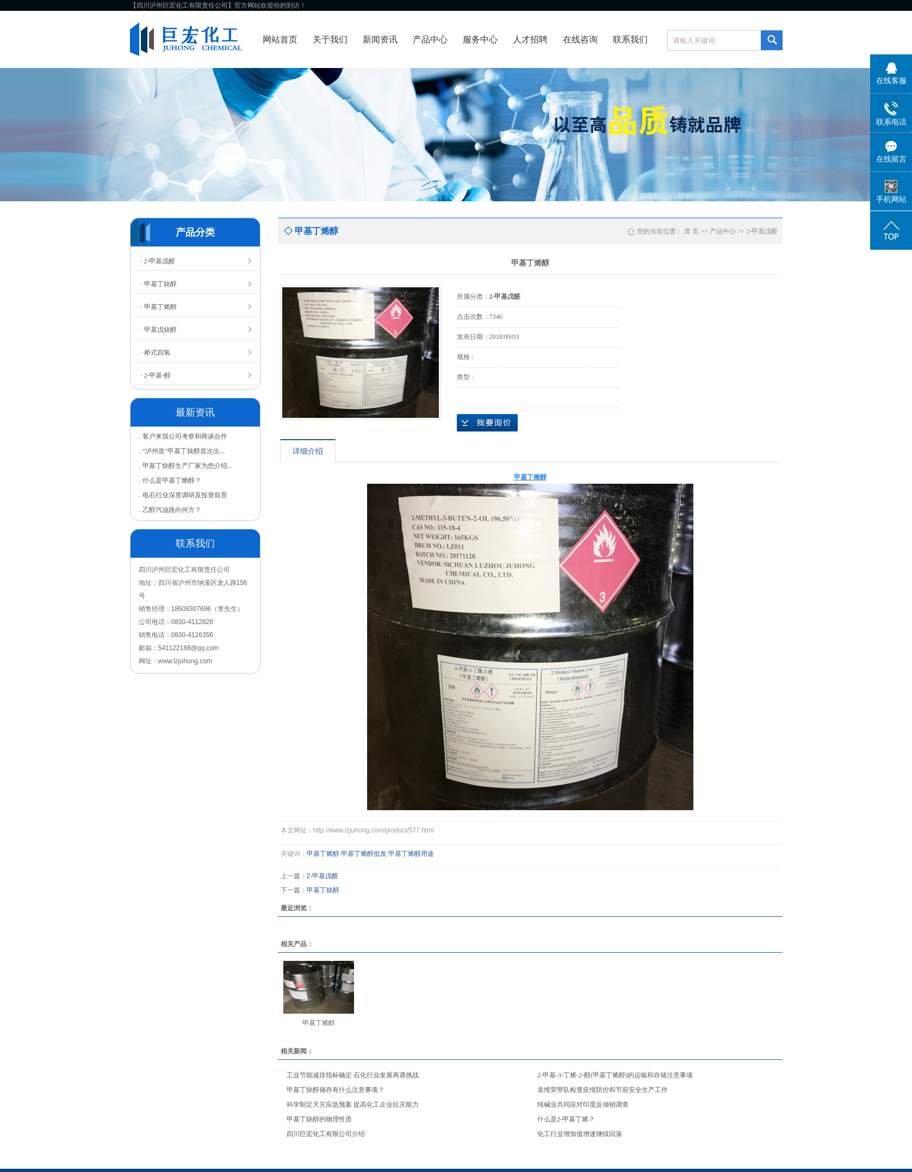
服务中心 (480, 39)
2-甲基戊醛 (762, 231)
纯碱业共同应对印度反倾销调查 (583, 1104)
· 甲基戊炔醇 (159, 330)
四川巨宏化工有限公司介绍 (326, 1134)
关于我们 (330, 39)
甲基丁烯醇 (323, 854)
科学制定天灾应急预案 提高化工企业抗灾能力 (353, 1104)
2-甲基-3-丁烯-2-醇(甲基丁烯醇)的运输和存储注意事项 (615, 1075)
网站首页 (280, 39)
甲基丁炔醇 (323, 890)
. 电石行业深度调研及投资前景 (183, 495)
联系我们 (630, 39)
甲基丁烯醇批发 (364, 854)
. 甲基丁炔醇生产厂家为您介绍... (185, 466)
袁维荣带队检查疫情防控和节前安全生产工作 (602, 1090)
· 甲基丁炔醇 (159, 284)
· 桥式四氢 (155, 352)
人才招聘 (530, 39)
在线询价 (487, 422)
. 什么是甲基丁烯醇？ (170, 480)
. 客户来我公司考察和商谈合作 (183, 436)
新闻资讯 (380, 39)
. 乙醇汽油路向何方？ (170, 510)
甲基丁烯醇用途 (411, 854)
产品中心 (430, 39)
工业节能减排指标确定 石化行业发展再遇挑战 (353, 1075)
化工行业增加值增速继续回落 (579, 1134)
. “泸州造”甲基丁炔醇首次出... (182, 451)
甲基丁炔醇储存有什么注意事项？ (335, 1090)
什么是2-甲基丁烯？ (566, 1119)
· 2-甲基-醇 (156, 375)
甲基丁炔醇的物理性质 (319, 1119)
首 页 (691, 231)
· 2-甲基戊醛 (158, 261)
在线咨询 (580, 39)
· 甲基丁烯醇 (159, 307)
